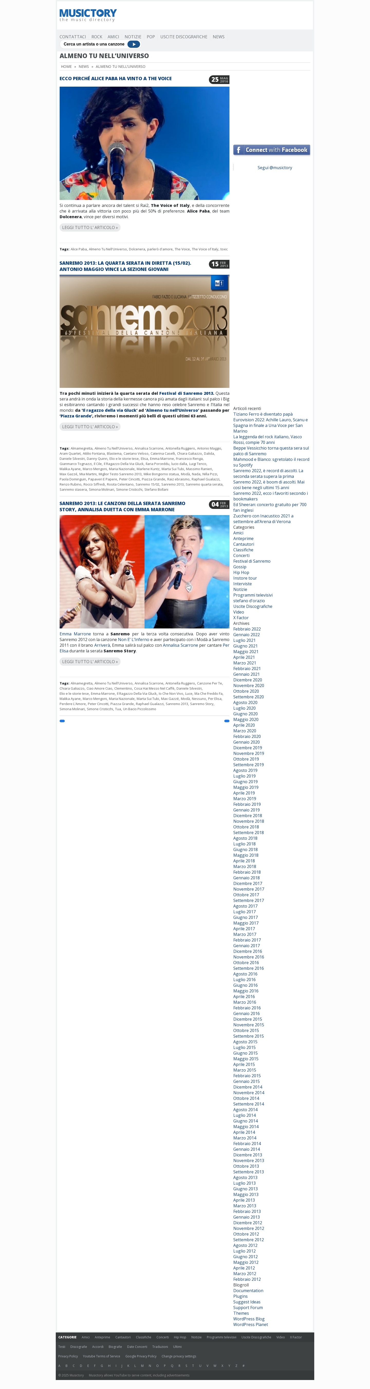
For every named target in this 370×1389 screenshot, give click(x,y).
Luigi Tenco (197, 463)
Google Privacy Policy (140, 1356)
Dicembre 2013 (247, 1155)
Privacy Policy (68, 1356)
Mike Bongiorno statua (161, 474)
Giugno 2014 (245, 1121)
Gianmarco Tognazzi (76, 463)
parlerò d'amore (160, 249)
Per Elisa (214, 698)
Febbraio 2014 (247, 1143)
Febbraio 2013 (247, 1211)
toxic (224, 249)
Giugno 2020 (245, 714)
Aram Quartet (70, 453)
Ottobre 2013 (246, 1166)
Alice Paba (79, 249)
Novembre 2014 (248, 1092)
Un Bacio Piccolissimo (139, 709)
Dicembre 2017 (247, 883)
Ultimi (177, 1347)
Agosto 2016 (245, 974)
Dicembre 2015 (247, 1019)
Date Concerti (137, 1347)
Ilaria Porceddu (157, 463)
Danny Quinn (97, 458)
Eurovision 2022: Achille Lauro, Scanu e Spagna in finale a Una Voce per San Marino (270, 425)
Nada (196, 474)
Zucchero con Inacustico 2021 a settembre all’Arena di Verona (263, 518)
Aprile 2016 (244, 996)
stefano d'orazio (249, 601)
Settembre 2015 (248, 1036)
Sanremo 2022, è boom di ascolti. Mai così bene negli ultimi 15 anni (268, 484)
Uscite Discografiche (183, 37)
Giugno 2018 (245, 849)
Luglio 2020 (244, 708)
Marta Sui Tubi (173, 469)
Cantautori (243, 544)
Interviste (242, 584)
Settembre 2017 (248, 900)
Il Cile (98, 463)
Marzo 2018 (244, 866)
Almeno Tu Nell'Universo (108, 249)
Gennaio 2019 (246, 810)
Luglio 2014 (244, 1115)
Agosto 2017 (245, 906)
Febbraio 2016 (247, 1008)
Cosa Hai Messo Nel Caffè (154, 688)
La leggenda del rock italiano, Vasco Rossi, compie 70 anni (267, 439)
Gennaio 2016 (246, 1013)
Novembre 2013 (248, 1160)
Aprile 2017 (244, 928)
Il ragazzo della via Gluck (109, 410)
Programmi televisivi (253, 595)
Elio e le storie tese (124, 458)
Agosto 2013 (245, 1177)
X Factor (241, 617)
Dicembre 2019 (247, 748)
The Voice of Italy (205, 249)
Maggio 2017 (245, 923)
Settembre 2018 (248, 832)
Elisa (144, 458)
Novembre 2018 (248, 821)
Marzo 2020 (244, 731)
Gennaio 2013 (246, 1217)
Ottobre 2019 (246, 759)
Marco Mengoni (95, 469)
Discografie (78, 1347)
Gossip (239, 567)
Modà (185, 474)
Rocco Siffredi (94, 484)
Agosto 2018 (245, 838)
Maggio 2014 (245, 1126)
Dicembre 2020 (247, 680)
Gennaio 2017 (246, 945)
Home (66, 66)
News (219, 37)
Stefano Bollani (156, 489)
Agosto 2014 (245, 1109)
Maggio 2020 (245, 719)
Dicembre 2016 (247, 951)
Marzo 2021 (244, 663)
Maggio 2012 (245, 1262)
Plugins (240, 1296)
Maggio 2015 (245, 1059)
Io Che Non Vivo (171, 693)
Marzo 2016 (244, 1002)
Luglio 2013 (244, 1183)
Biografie (115, 1347)
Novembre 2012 (248, 1228)
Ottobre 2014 (246, 1098)
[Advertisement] (216, 15)
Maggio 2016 (245, 991)
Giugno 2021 (245, 646)
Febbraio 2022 (247, 629)
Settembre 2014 (248, 1104)
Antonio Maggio (209, 448)
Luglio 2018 (244, 844)
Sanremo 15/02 (147, 484)
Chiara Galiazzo (189, 453)
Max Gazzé (68, 474)
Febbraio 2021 (247, 668)
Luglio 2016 (244, 979)
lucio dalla (179, 463)
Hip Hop (241, 572)
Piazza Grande (76, 416)
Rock (96, 37)
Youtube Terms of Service (101, 1356)
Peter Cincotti (129, 479)
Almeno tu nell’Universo (172, 410)
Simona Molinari (101, 489)
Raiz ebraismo (178, 479)
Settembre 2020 (248, 697)
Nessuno (199, 698)
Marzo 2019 (244, 798)
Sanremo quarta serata (204, 484)
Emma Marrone (162, 458)
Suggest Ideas (247, 1302)
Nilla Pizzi (209, 474)
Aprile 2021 (244, 657)
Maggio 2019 (245, 787)
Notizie (133, 37)
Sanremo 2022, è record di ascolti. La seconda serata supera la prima (268, 473)
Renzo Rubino (70, 484)
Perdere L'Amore (73, 703)
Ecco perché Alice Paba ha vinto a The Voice (116, 78)
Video (238, 612)
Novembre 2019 (248, 753)
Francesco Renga (189, 458)
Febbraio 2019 (247, 804)
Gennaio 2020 (246, 742)
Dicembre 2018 (247, 815)
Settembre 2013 (248, 1172)
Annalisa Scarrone (149, 448)
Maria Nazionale (122, 469)
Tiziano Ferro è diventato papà (263, 414)
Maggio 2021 (245, 651)
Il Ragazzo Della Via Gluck (124, 463)
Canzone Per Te (209, 683)
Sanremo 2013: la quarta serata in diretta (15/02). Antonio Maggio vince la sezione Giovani (125, 266)
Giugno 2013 (245, 1189)
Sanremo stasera (73, 489)
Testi (61, 1347)
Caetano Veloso (136, 453)
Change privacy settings (179, 1356)
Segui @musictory (275, 167)
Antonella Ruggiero (180, 448)
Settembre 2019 (248, 764)
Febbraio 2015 (247, 1076)
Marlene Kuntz (148, 469)
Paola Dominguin (73, 479)
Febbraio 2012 (247, 1279)
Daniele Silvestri (72, 458)
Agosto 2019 (245, 770)
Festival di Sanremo (252, 561)
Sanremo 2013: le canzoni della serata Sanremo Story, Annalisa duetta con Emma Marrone (122, 506)
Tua (118, 709)
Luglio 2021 (244, 640)
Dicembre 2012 (247, 1223)
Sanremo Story (202, 703)
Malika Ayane (70, 469)
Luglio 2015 (244, 1047)
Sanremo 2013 (172, 484)
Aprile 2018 (244, 861)
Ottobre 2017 (246, 895)
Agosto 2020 (245, 702)
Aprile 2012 (244, 1268)
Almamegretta (81, 448)
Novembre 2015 (248, 1025)
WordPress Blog (249, 1319)
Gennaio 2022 (246, 634)
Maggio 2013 (245, 1194)
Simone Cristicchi (129, 489)
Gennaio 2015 (246, 1081)
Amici (113, 37)
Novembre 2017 (248, 889)
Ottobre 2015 (246, 1030)
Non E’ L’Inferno (133, 639)
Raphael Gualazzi (205, 479)
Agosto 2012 (245, 1245)
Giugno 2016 (245, 985)
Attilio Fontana (94, 453)
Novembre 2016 (248, 957)
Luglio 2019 (244, 776)
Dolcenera (137, 249)
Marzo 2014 (244, 1138)
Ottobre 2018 (246, 827)
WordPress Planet (250, 1324)
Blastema (114, 453)
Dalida (209, 453)
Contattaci (73, 37)
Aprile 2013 (244, 1200)
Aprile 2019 (244, 793)
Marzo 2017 (244, 934)
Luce (188, 693)
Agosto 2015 (245, 1042)
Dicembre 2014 (247, 1087)
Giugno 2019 (245, 781)
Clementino (123, 688)
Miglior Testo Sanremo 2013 (120, 474)
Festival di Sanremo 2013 (186, 393)
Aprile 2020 (244, 725)
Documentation (248, 1290)
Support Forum (248, 1307)
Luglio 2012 (244, 1251)
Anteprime (243, 538)
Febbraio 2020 (247, 736)
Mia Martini (88, 474)
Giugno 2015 (245, 1053)
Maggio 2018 (245, 855)
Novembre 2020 (248, 685)
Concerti (241, 555)
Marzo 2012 (244, 1273)
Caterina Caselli (163, 453)
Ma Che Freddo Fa (209, 693)
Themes (241, 1313)
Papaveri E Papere (102, 479)
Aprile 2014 (244, 1132)
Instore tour (245, 578)
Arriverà (102, 645)
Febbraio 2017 (247, 940)
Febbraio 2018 (247, 872)
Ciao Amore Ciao (99, 688)
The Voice (182, 249)
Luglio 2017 (244, 912)
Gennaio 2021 (246, 674)
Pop (151, 37)
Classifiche (243, 550)
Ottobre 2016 (246, 962)
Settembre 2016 (248, 968)
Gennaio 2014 (246, 1149)
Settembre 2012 (248, 1239)
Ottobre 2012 (246, 1234)
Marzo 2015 (244, 1070)
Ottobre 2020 (246, 691)
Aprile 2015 (244, 1064)
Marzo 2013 (244, 1206)
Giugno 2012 (245, 1256)
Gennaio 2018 (246, 878)
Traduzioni (160, 1347)
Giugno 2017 (245, 917)
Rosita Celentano (120, 484)
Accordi (98, 1347)
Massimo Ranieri (199, 469)
